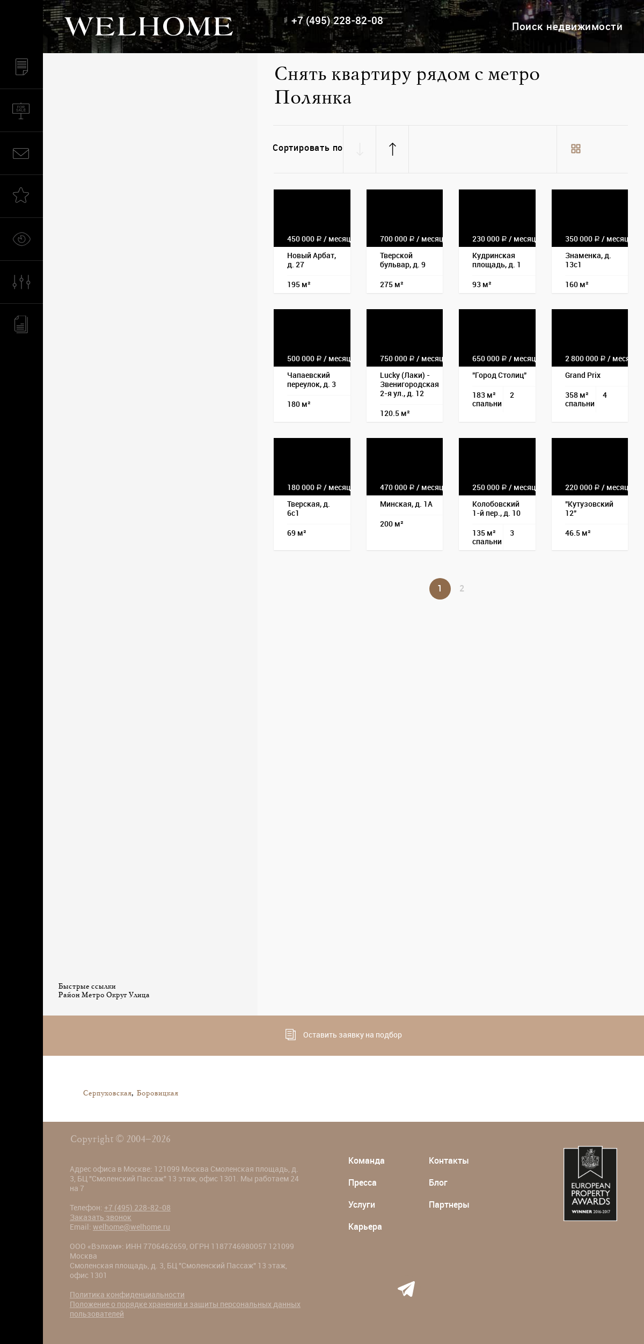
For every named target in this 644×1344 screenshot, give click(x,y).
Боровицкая (157, 1093)
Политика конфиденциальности (127, 1294)
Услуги (361, 1205)
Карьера (365, 1227)
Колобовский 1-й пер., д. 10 (496, 508)
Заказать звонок (100, 1217)
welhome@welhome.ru (131, 1227)
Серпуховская (107, 1093)
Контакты (449, 1161)
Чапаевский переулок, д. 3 (311, 380)
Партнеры (449, 1205)
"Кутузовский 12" (589, 508)
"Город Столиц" (499, 375)
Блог (438, 1183)
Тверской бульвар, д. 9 (403, 260)
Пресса (362, 1183)
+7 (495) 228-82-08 (337, 20)
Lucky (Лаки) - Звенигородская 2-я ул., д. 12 (409, 384)
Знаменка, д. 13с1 (588, 260)
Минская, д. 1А (406, 504)
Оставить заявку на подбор (344, 1034)
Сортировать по (308, 148)
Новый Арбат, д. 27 (311, 260)
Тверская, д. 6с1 (308, 508)
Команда (366, 1161)
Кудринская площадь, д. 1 (496, 260)
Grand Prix (583, 375)
